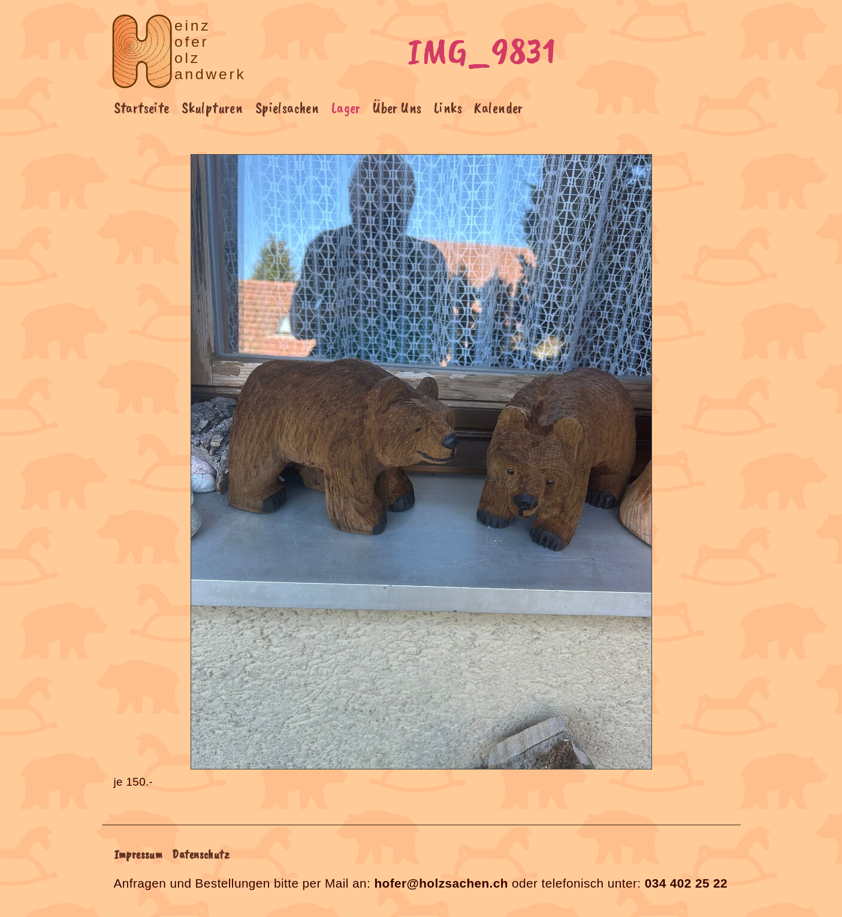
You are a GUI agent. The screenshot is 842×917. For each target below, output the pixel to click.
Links (448, 108)
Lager (346, 108)
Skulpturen (212, 108)
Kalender (498, 108)
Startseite (142, 108)
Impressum (138, 854)
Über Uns (397, 108)
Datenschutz (200, 854)
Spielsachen (287, 108)
